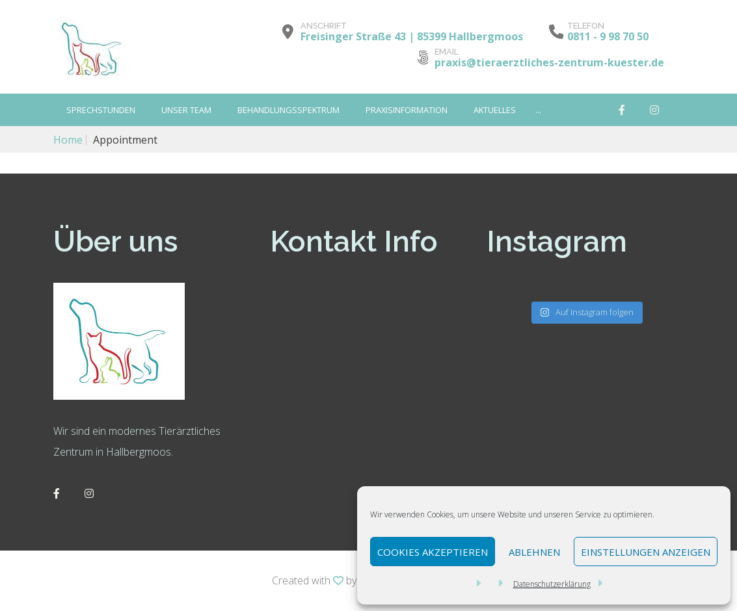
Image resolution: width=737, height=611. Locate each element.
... (538, 110)
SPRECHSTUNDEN (100, 110)
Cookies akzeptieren (432, 551)
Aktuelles (495, 110)
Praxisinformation (407, 110)
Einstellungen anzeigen (645, 551)
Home (68, 140)
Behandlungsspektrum (288, 110)
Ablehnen (534, 551)
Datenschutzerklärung (552, 584)
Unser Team (186, 110)
